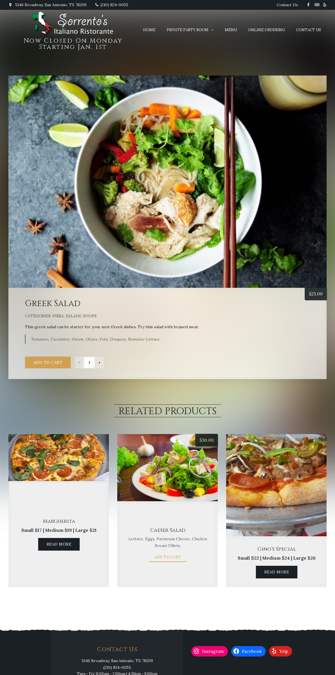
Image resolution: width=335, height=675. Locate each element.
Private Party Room (187, 30)
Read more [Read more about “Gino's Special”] (276, 571)
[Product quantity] (89, 362)
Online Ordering (266, 30)
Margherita (59, 521)
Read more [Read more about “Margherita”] (59, 544)
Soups (90, 315)
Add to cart (48, 362)
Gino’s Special (277, 549)
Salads (73, 315)
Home (149, 30)
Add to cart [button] (167, 557)
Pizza (58, 315)
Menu (231, 30)
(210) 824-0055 (111, 4)
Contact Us (287, 4)
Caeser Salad (167, 530)
